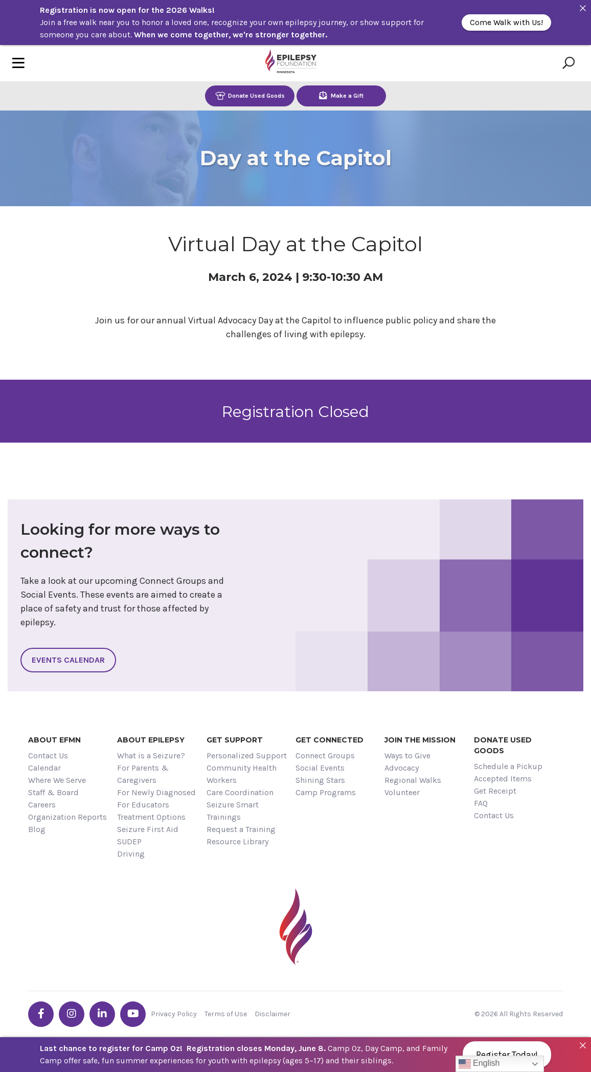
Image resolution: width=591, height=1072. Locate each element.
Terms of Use (225, 1014)
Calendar (44, 768)
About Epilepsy (151, 740)
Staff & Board (53, 792)
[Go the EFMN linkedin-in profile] (102, 1014)
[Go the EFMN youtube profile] (133, 1014)
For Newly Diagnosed (156, 792)
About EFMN (54, 740)
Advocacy (401, 768)
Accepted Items (503, 778)
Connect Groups (325, 755)
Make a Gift (341, 95)
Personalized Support (247, 755)
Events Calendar (68, 660)
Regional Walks (412, 780)
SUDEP (129, 841)
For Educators (143, 805)
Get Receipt (495, 791)
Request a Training (241, 829)
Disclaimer (272, 1014)
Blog (37, 829)
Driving (131, 854)
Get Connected (329, 740)
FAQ (481, 803)
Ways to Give (407, 755)
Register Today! (507, 1054)
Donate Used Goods (250, 95)
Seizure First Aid (147, 829)
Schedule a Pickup (508, 766)
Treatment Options (151, 817)
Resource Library (237, 841)
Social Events (320, 768)
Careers (42, 805)
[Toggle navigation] (18, 63)
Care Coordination (240, 792)
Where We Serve (57, 780)
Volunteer (402, 792)
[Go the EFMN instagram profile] (71, 1014)
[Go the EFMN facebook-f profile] (41, 1014)
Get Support (235, 740)
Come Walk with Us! (506, 22)
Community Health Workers (242, 774)
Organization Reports (67, 817)
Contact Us (48, 755)
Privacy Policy (174, 1014)
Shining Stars (320, 780)
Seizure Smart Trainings (233, 811)
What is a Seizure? (151, 755)
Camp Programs (326, 792)
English (479, 1064)
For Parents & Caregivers (143, 774)
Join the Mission (420, 740)
